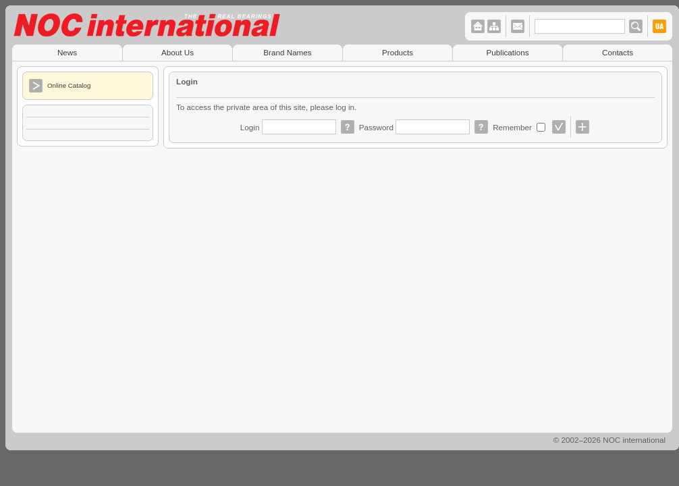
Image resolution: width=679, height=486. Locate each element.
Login (251, 127)
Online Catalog (68, 85)
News (67, 52)
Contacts (617, 52)
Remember (513, 127)
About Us (177, 52)
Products (397, 52)
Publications (508, 52)
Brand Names (287, 52)
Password (377, 127)
